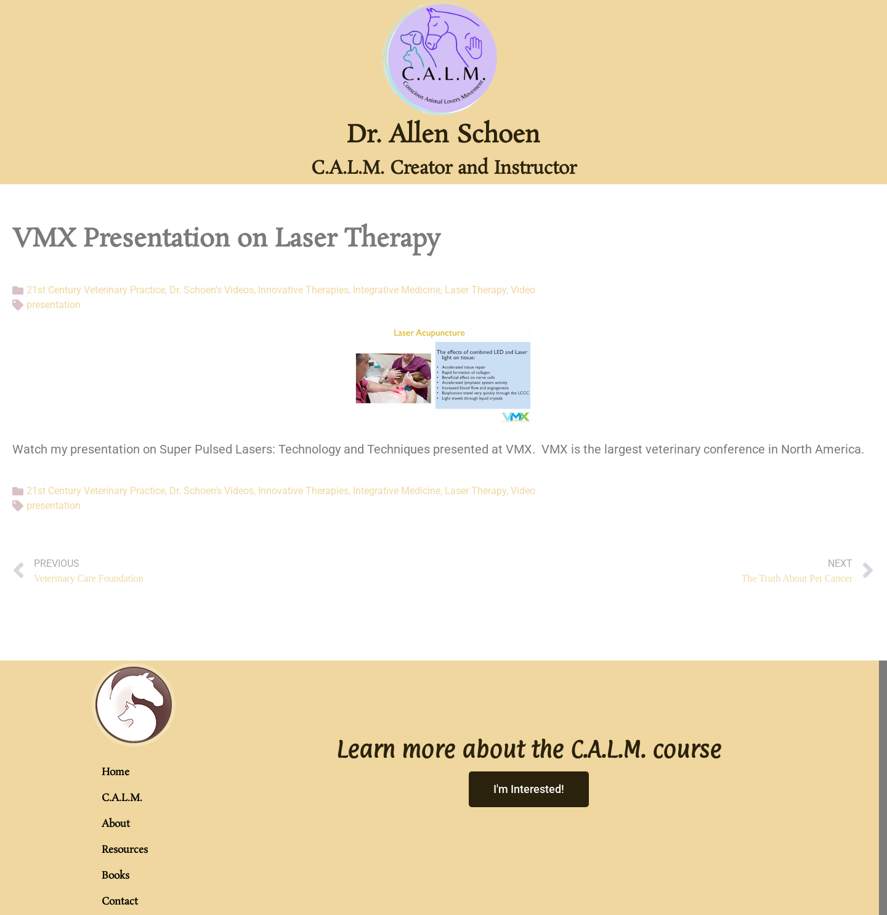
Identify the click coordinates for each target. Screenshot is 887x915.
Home (115, 772)
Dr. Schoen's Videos (211, 290)
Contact (120, 902)
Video (523, 290)
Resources (125, 850)
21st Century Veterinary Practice (95, 290)
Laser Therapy (475, 290)
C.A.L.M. (122, 798)
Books (115, 876)
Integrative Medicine (396, 290)
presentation (53, 305)
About (116, 824)
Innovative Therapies (303, 290)
